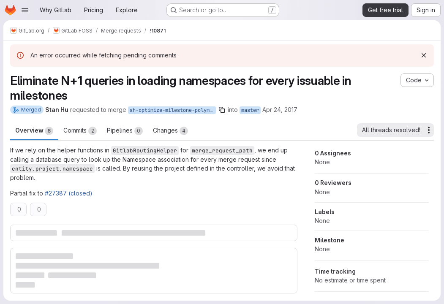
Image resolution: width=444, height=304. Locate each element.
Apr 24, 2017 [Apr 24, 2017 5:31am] (279, 109)
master (250, 110)
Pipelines (125, 131)
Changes (170, 131)
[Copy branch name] (222, 110)
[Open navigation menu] (25, 10)
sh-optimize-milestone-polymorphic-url (173, 110)
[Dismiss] (424, 55)
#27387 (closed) (69, 193)
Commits (80, 131)
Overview (34, 131)
